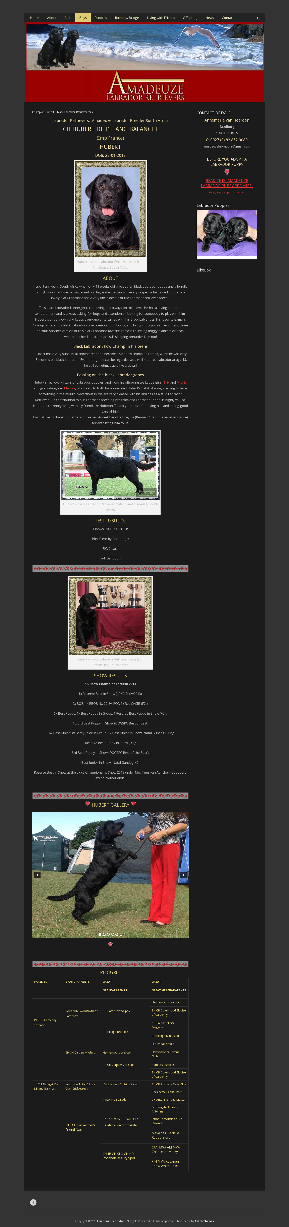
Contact (228, 17)
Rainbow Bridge (127, 17)
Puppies (101, 17)
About (51, 17)
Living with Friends (161, 17)
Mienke (69, 388)
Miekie (182, 382)
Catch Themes (204, 1221)
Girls (67, 17)
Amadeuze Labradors (111, 1221)
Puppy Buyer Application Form (227, 192)
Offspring (190, 17)
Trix (166, 382)
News (210, 17)
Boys (83, 17)
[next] (183, 875)
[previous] (37, 875)
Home (34, 17)
